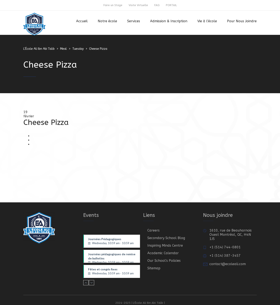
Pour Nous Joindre (242, 21)
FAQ (157, 5)
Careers (153, 230)
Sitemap (153, 268)
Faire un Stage (112, 5)
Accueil (82, 21)
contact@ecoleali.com (227, 264)
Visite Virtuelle (138, 5)
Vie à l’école (207, 21)
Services (133, 21)
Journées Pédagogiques (112, 241)
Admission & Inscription (168, 21)
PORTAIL (171, 5)
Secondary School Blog (166, 238)
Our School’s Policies (164, 261)
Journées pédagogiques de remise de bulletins (112, 257)
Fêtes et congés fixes (112, 271)
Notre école (107, 21)
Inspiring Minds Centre (165, 245)
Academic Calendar (163, 253)
